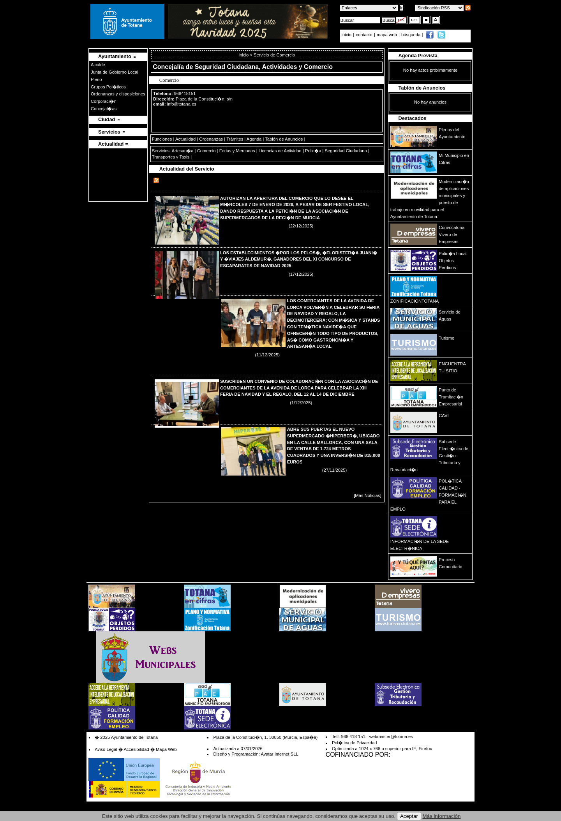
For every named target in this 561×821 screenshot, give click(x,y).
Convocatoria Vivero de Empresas (451, 234)
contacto (364, 34)
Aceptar (409, 816)
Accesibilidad (136, 749)
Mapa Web (166, 749)
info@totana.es (181, 104)
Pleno (96, 79)
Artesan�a (183, 150)
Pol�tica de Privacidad (354, 742)
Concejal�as (103, 108)
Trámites (234, 139)
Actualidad (185, 139)
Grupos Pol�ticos (108, 87)
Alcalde (98, 64)
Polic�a (313, 150)
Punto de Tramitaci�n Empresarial (451, 397)
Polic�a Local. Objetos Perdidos (453, 260)
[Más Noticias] (367, 495)
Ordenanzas (211, 139)
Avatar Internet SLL (279, 754)
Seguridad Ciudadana (346, 150)
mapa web (387, 34)
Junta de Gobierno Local (114, 72)
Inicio (244, 55)
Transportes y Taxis (170, 157)
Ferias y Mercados (237, 150)
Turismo (446, 338)
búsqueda (411, 34)
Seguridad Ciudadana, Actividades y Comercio (264, 66)
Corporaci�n (103, 101)
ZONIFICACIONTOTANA (414, 301)
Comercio (206, 150)
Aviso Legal (106, 749)
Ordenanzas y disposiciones (118, 94)
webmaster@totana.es (391, 736)
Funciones (162, 139)
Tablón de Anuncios (284, 139)
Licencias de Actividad (280, 150)
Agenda (254, 139)
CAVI (443, 415)
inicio (347, 34)
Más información (442, 816)
